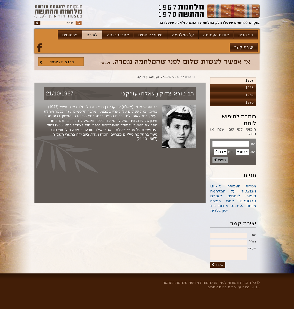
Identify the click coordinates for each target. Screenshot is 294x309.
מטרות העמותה (241, 186)
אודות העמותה (216, 35)
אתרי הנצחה (118, 35)
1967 (168, 76)
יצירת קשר (243, 47)
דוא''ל (233, 242)
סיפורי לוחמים (150, 35)
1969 (249, 95)
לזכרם (92, 35)
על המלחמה (183, 35)
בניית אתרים (217, 287)
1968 (249, 88)
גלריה (215, 210)
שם (233, 235)
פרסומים (69, 35)
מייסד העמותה (243, 206)
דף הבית (245, 35)
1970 (249, 102)
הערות (233, 249)
